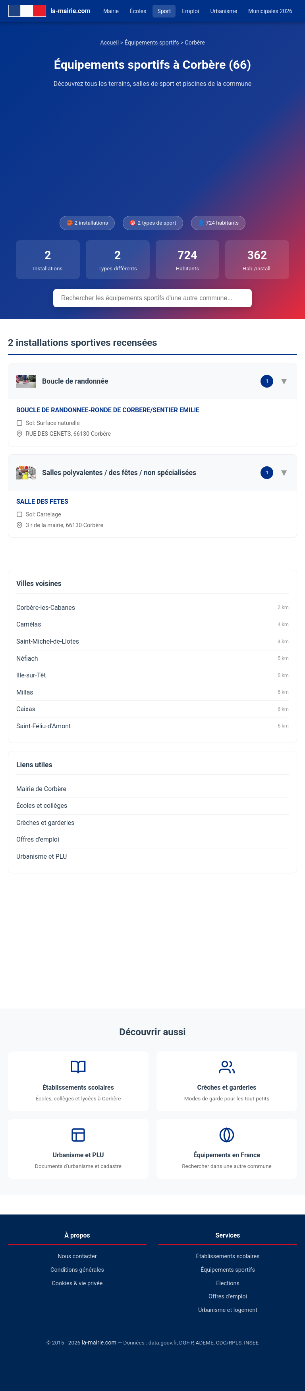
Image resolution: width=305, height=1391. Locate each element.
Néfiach (152, 658)
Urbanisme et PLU (41, 856)
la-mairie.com (99, 1342)
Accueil (109, 42)
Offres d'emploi (37, 839)
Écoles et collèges (41, 805)
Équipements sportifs (152, 42)
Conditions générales (77, 1270)
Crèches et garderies (45, 822)
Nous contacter (77, 1256)
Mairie (111, 11)
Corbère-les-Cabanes (152, 607)
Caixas (152, 709)
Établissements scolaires (228, 1256)
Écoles (138, 11)
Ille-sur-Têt (152, 675)
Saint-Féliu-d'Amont (152, 726)
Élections (227, 1283)
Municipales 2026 (270, 11)
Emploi (190, 11)
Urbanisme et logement (227, 1310)
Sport (164, 11)
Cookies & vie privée (77, 1283)
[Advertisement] (152, 152)
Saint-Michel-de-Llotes (152, 642)
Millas (152, 692)
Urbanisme (223, 11)
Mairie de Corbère (41, 789)
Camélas (152, 625)
